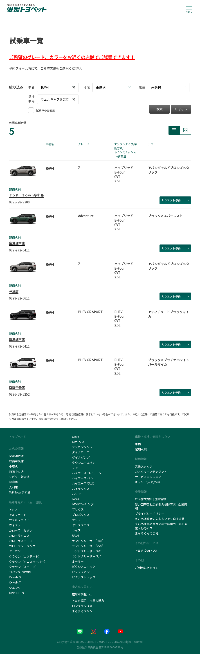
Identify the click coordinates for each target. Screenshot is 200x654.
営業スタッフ (144, 466)
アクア (13, 509)
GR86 (75, 436)
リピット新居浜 (19, 477)
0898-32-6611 (19, 298)
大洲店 (13, 487)
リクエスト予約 (175, 200)
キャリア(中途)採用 (147, 482)
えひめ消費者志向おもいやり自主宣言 (160, 519)
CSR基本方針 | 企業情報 (150, 499)
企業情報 (141, 491)
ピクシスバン (81, 572)
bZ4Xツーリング (83, 504)
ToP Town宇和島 (19, 492)
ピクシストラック (83, 577)
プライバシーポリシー (149, 513)
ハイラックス (81, 489)
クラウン (15, 551)
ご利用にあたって (146, 568)
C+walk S (15, 577)
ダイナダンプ (81, 457)
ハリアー (77, 494)
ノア (75, 468)
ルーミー (78, 561)
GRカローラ (17, 593)
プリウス (78, 509)
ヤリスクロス (81, 525)
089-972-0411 (19, 250)
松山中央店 (16, 461)
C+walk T (15, 582)
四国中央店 (17, 387)
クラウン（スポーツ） (23, 567)
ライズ (76, 530)
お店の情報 (16, 448)
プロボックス (81, 515)
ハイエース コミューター (88, 473)
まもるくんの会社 (146, 533)
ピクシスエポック (83, 566)
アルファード (18, 515)
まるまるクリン (82, 611)
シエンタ (15, 588)
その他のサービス (146, 543)
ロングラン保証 (82, 606)
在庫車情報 (79, 594)
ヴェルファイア (19, 520)
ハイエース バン (82, 478)
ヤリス (76, 520)
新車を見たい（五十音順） (26, 502)
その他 (139, 560)
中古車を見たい (82, 587)
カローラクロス (19, 535)
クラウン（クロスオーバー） (28, 561)
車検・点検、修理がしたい (152, 436)
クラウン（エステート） (25, 556)
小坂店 (13, 466)
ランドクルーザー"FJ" (87, 556)
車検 (138, 444)
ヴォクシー (16, 525)
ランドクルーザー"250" (87, 546)
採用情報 (141, 459)
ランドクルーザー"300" (87, 541)
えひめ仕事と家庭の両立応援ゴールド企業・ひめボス (161, 526)
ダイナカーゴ (81, 452)
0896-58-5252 (19, 394)
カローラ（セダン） (22, 530)
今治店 (13, 291)
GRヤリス (78, 442)
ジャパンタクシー (84, 447)
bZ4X (75, 499)
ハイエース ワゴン (84, 483)
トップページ (18, 436)
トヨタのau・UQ (146, 550)
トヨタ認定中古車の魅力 (88, 600)
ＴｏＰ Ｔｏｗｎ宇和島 (26, 195)
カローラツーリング (22, 546)
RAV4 (75, 535)
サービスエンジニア (148, 477)
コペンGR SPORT (20, 572)
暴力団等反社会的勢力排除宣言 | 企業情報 (161, 506)
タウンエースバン (83, 462)
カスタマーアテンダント (151, 471)
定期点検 (141, 449)
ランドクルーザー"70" (86, 551)
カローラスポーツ (20, 541)
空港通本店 (17, 243)
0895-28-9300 (19, 202)
